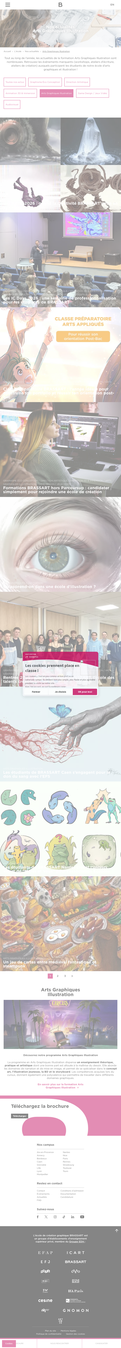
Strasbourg (68, 1165)
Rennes (66, 1162)
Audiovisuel (12, 104)
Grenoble (41, 1165)
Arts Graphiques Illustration (56, 51)
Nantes (66, 1152)
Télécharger (19, 1116)
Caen (39, 1162)
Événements (43, 1194)
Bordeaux (42, 1158)
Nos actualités (32, 51)
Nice (65, 1155)
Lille (39, 1168)
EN (112, 4)
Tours (65, 1171)
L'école (17, 51)
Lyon (39, 1171)
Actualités (42, 1197)
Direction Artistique (77, 82)
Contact (41, 1191)
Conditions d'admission (72, 1191)
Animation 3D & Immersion (20, 93)
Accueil (7, 51)
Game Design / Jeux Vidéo (92, 93)
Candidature (66, 1197)
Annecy (41, 1155)
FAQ (39, 1200)
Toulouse (67, 1168)
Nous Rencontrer (59, 1343)
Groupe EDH (77, 1241)
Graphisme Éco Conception (45, 82)
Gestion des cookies (75, 1334)
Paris (65, 1158)
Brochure (18, 1343)
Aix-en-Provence (45, 1152)
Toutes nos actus (15, 82)
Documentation (68, 1194)
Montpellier (42, 1174)
